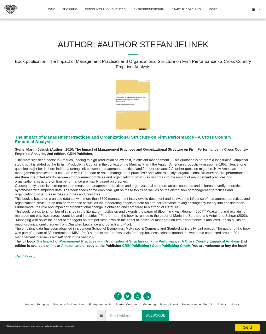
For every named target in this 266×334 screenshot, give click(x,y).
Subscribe (155, 315)
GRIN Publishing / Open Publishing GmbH (156, 245)
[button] (234, 9)
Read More (26, 256)
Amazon (67, 245)
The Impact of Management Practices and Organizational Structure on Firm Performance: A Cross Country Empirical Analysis (138, 241)
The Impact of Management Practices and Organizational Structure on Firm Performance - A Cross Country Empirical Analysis (123, 139)
